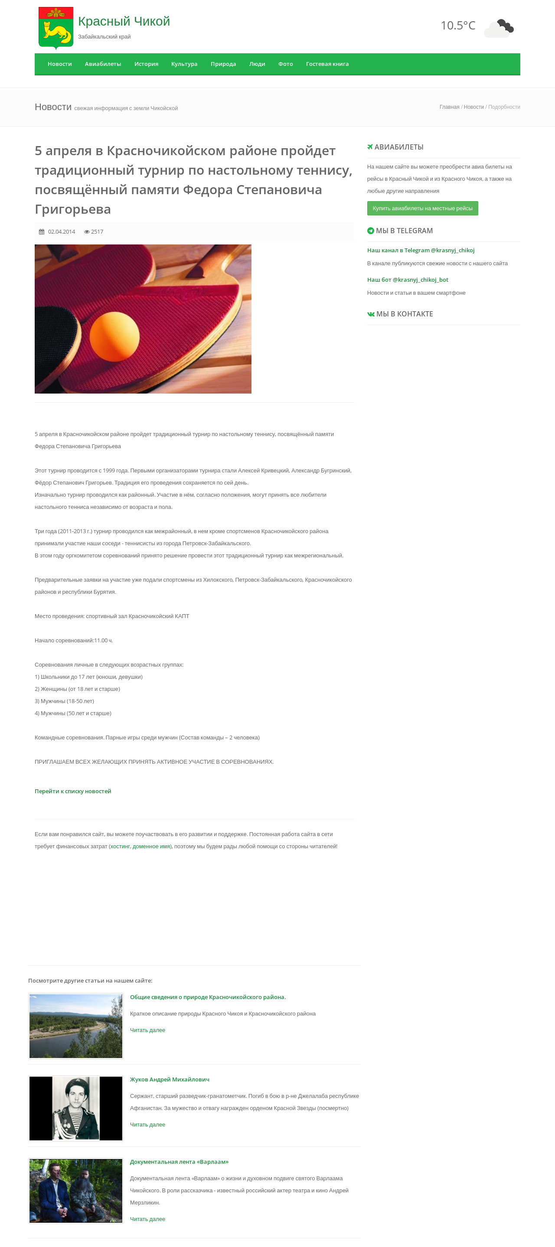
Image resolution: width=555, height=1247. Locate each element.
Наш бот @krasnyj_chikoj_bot (407, 279)
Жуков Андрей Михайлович (169, 1079)
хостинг (120, 846)
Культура (184, 64)
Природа (223, 64)
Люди (257, 64)
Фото (285, 64)
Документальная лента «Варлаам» (179, 1162)
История (146, 64)
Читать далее (147, 1030)
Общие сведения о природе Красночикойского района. (208, 997)
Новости (60, 64)
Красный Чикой (124, 20)
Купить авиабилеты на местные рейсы (423, 208)
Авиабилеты (103, 64)
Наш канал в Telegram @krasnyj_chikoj (421, 250)
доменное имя (151, 846)
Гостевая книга (327, 64)
